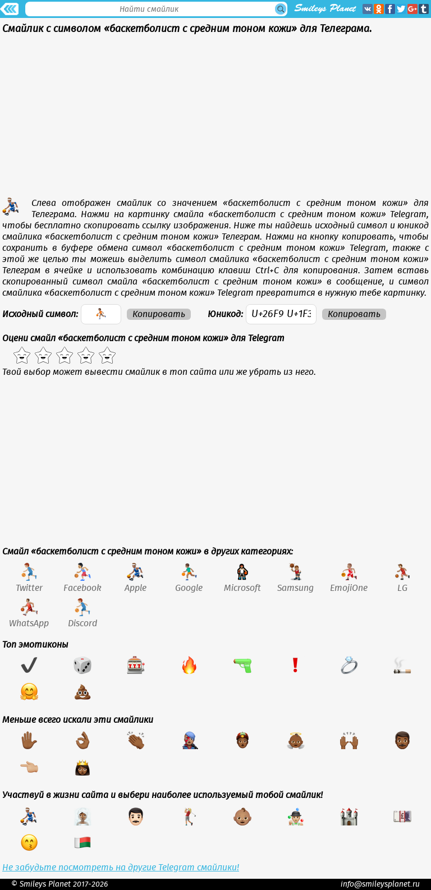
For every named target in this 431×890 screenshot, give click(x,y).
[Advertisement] (215, 119)
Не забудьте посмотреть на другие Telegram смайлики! (120, 867)
